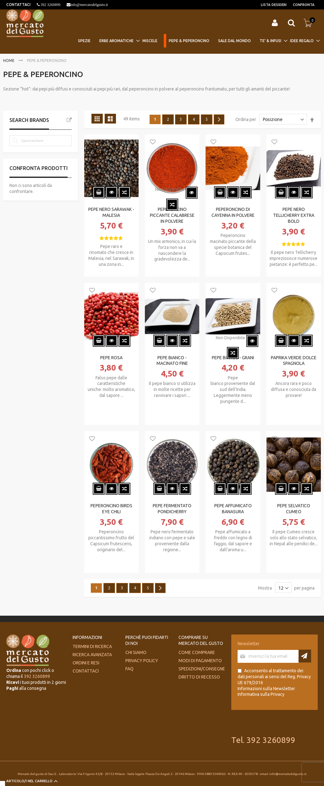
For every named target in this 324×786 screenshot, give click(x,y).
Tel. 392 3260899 (263, 740)
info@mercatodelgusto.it (89, 5)
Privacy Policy (141, 660)
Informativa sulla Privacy (261, 694)
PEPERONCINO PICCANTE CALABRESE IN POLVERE (172, 215)
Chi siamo (135, 652)
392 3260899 (50, 5)
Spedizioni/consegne (201, 668)
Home (9, 60)
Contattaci (86, 670)
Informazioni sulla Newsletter (266, 688)
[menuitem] (86, 40)
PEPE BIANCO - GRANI (233, 357)
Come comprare (196, 652)
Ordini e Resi (86, 662)
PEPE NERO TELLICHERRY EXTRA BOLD (293, 215)
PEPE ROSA (111, 357)
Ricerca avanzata (92, 654)
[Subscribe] (305, 656)
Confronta (304, 5)
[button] (92, 142)
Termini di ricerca (92, 646)
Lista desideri (274, 5)
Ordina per (245, 119)
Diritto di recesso (199, 676)
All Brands (69, 120)
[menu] (196, 41)
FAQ (129, 668)
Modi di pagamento (200, 660)
